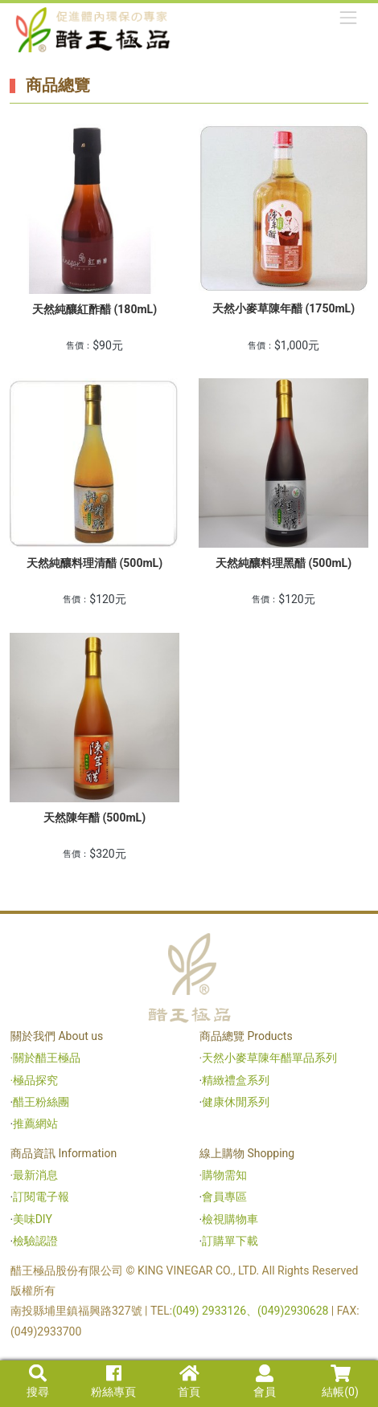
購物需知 (224, 1174)
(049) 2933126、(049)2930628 (251, 1310)
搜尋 (38, 1381)
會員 (264, 1381)
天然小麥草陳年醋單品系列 (270, 1057)
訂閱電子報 (41, 1196)
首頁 (189, 1381)
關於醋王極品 (46, 1057)
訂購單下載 (230, 1240)
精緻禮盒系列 (237, 1080)
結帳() (340, 1381)
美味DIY (32, 1219)
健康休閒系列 (235, 1101)
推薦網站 (35, 1123)
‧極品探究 (34, 1080)
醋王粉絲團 (41, 1101)
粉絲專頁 (113, 1381)
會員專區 (224, 1196)
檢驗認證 (35, 1240)
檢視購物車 (230, 1219)
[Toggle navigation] (348, 17)
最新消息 (35, 1174)
